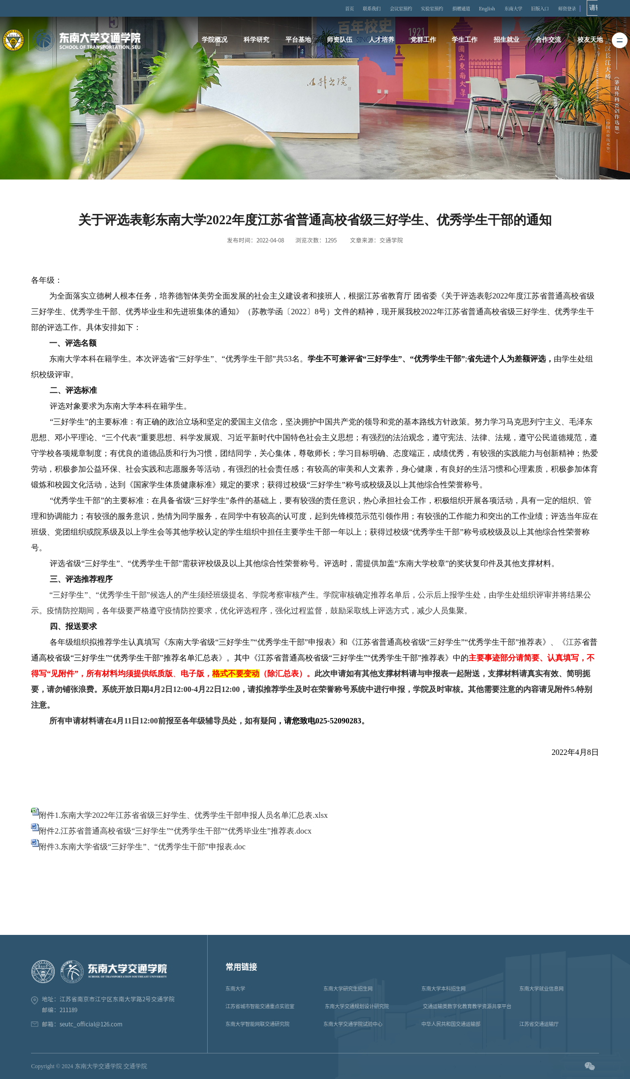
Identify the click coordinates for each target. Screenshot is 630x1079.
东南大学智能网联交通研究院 (257, 1023)
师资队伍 (340, 40)
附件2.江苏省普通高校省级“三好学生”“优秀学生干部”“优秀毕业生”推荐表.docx (175, 831)
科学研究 (258, 40)
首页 (352, 8)
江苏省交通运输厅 (539, 1023)
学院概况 (216, 40)
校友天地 (588, 40)
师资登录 (594, 8)
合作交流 (547, 40)
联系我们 (377, 8)
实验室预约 (444, 8)
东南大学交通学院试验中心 (352, 1023)
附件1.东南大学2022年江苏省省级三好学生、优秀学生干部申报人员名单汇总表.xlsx (183, 815)
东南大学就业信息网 (541, 988)
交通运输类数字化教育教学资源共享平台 (467, 1006)
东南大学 (534, 8)
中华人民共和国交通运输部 (450, 1023)
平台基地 (299, 40)
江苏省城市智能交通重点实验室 (259, 1006)
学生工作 (464, 40)
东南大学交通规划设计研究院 (357, 1006)
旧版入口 (564, 8)
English (505, 8)
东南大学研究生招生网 (348, 988)
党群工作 (423, 40)
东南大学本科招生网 (443, 988)
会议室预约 (409, 8)
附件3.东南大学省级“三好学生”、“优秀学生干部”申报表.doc (142, 846)
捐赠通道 (476, 8)
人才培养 (381, 40)
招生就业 (505, 40)
